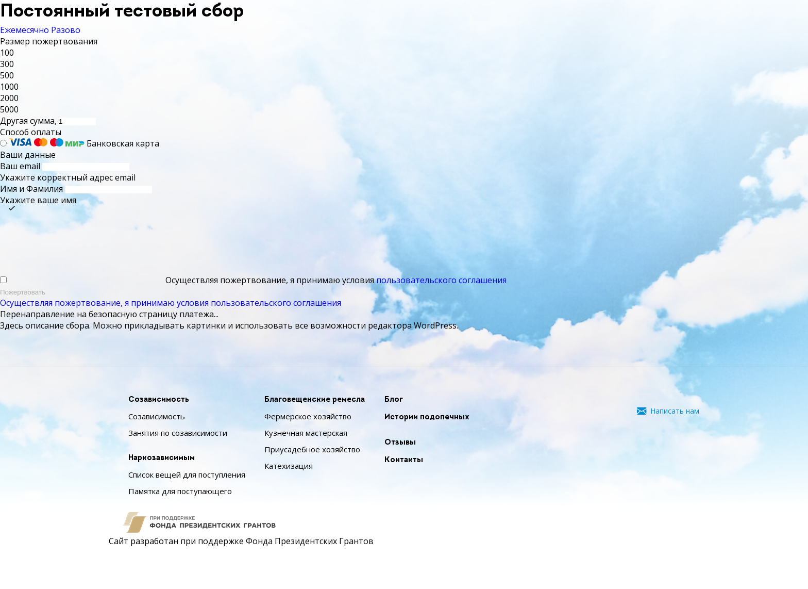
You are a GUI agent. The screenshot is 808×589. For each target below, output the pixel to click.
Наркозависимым (161, 458)
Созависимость (158, 400)
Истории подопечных (426, 417)
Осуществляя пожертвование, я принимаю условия (258, 280)
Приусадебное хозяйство (312, 449)
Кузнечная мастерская (305, 433)
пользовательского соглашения (441, 280)
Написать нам (674, 411)
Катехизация (288, 466)
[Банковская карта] (3, 143)
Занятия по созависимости (177, 433)
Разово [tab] (65, 30)
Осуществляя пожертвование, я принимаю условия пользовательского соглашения (170, 302)
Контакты (403, 460)
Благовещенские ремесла (314, 400)
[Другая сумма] (77, 121)
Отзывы (400, 443)
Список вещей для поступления (186, 474)
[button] (404, 52)
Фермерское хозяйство (307, 416)
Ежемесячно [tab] (24, 30)
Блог (393, 400)
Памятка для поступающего (180, 491)
